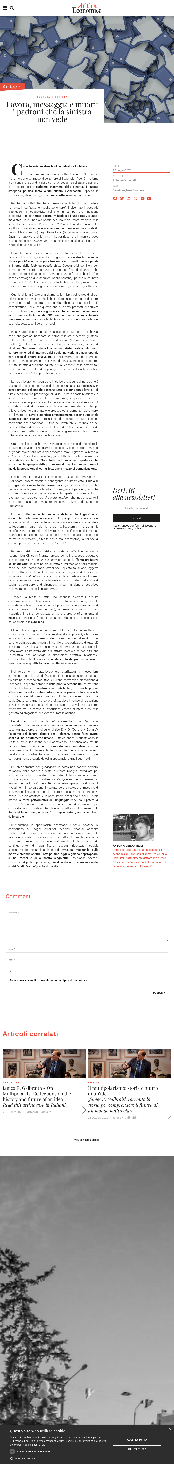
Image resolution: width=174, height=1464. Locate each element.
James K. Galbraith (39, 1112)
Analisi (94, 1082)
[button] (115, 198)
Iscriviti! (136, 518)
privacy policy (132, 528)
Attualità (11, 1082)
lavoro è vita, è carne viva (60, 663)
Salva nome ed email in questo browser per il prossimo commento (49, 980)
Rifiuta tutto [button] (137, 1449)
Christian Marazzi (37, 555)
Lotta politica (50, 854)
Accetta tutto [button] (137, 1439)
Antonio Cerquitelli (125, 180)
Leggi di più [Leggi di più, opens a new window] (39, 1444)
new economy (135, 190)
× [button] (169, 1429)
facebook (119, 190)
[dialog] (87, 1444)
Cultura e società (52, 97)
